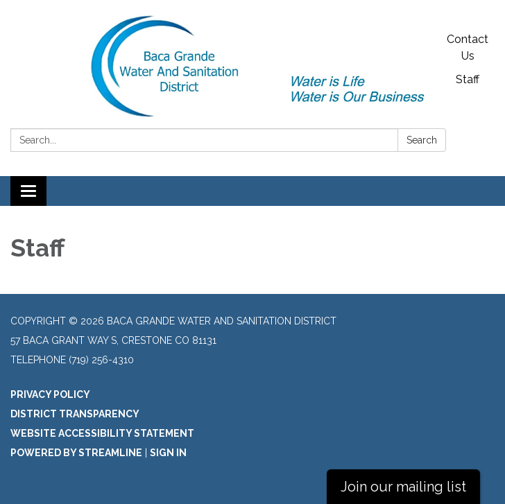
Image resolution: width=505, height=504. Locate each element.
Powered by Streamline (76, 452)
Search (421, 140)
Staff (467, 79)
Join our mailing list (403, 486)
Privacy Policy (50, 394)
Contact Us (467, 47)
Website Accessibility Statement (102, 433)
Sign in (168, 452)
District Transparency (74, 413)
